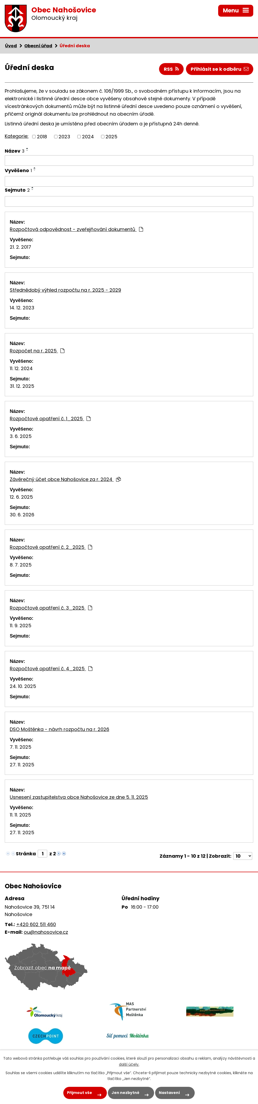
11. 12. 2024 (21, 368)
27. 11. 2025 (22, 764)
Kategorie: (16, 136)
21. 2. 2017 (20, 247)
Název (15, 151)
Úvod (11, 46)
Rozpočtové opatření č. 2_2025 (51, 547)
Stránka (26, 853)
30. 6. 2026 (22, 514)
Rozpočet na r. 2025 (37, 350)
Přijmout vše (79, 1092)
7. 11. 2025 (20, 747)
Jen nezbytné (125, 1092)
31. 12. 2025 (22, 386)
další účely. (129, 1064)
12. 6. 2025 (21, 497)
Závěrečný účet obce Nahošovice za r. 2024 (65, 479)
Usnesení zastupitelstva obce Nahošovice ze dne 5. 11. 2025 (79, 797)
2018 (42, 136)
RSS (171, 69)
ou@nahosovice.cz (46, 932)
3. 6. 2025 (21, 436)
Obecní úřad (38, 46)
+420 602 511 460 (36, 924)
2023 (64, 136)
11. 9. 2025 (20, 625)
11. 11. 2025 (20, 815)
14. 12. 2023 (22, 307)
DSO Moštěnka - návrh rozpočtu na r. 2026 (59, 729)
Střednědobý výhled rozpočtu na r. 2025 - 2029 (65, 290)
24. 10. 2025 (23, 686)
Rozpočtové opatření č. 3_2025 (51, 608)
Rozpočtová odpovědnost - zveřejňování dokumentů (76, 229)
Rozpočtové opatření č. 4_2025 (51, 668)
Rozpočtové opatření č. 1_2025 (50, 418)
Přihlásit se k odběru (220, 69)
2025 (111, 136)
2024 (88, 136)
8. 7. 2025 (21, 565)
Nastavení (169, 1092)
